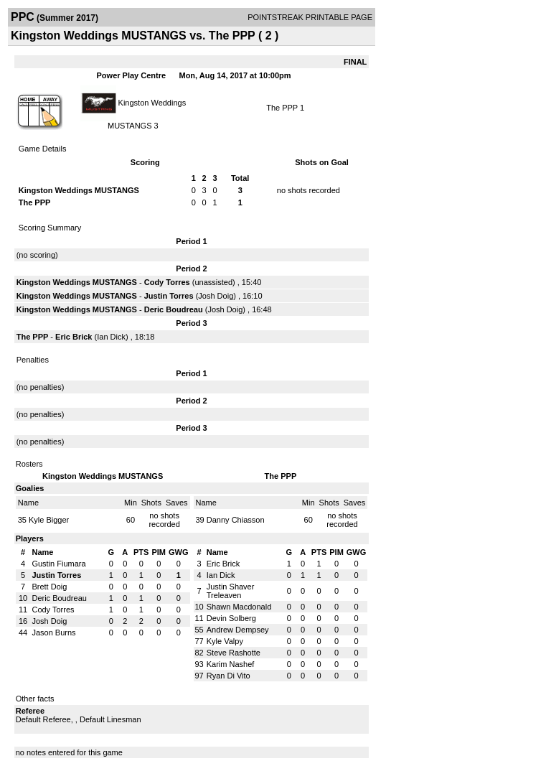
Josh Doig (215, 295)
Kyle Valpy (225, 641)
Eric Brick (73, 336)
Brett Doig (49, 586)
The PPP (282, 107)
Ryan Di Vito (228, 675)
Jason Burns (53, 632)
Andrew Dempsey (238, 629)
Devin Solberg (231, 618)
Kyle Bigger (49, 519)
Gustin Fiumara (58, 563)
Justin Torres (169, 295)
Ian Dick (111, 336)
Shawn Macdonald (239, 606)
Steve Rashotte (233, 652)
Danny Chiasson (236, 519)
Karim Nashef (231, 664)
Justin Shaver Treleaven (231, 590)
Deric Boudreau (173, 309)
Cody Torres (167, 282)
